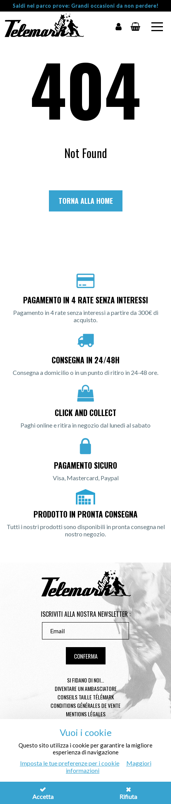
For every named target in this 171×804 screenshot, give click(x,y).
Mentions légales (86, 714)
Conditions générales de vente (85, 705)
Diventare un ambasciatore (86, 688)
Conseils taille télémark (85, 697)
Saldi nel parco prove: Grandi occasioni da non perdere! (86, 6)
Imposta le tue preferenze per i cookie (69, 763)
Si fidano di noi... (85, 680)
